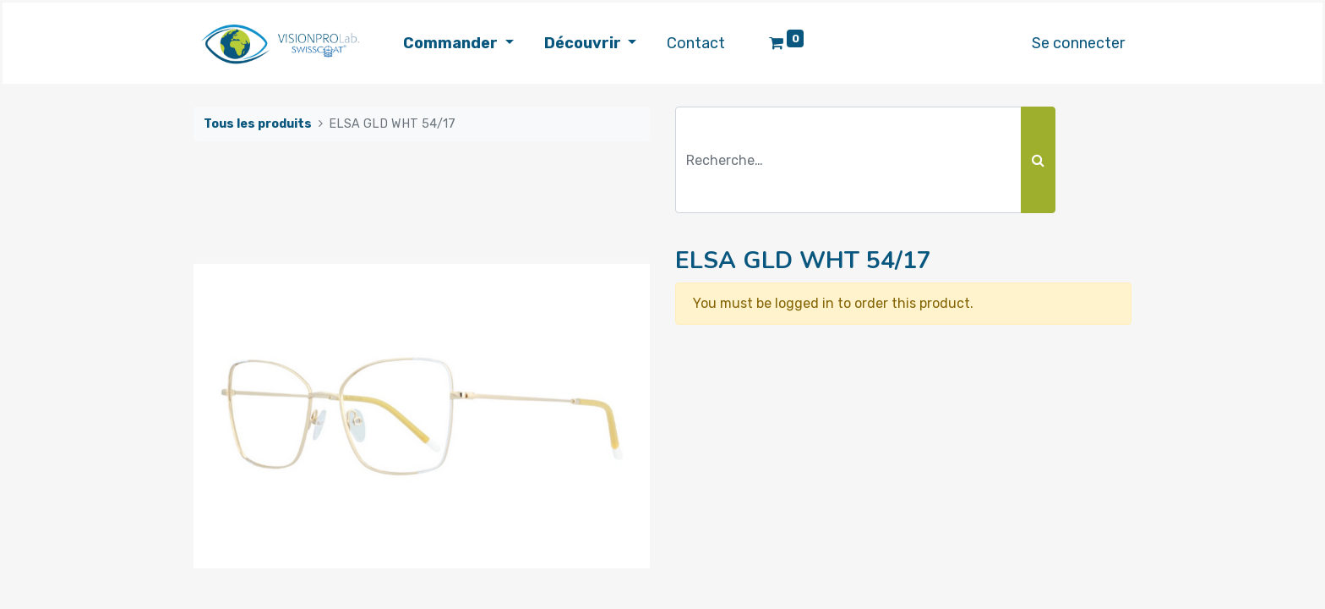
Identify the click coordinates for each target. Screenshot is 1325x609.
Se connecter (1078, 43)
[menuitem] (696, 43)
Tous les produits (258, 124)
